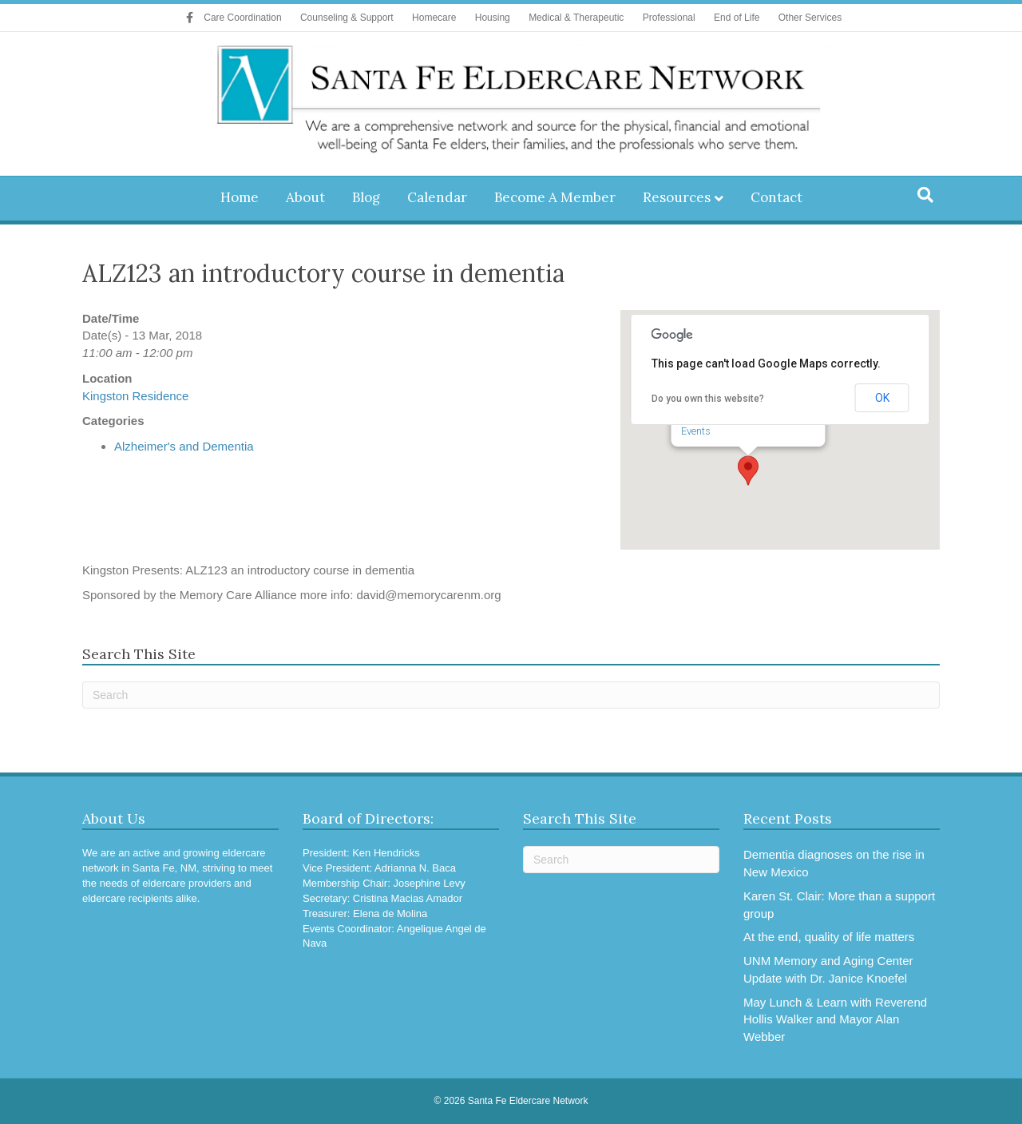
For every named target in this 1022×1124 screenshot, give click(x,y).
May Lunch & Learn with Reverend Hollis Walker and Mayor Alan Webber (835, 1019)
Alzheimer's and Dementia (184, 446)
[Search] (925, 195)
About (305, 197)
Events (696, 431)
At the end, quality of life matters (828, 936)
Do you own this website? (708, 398)
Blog (366, 197)
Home (239, 197)
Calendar (437, 197)
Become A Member (555, 197)
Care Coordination (242, 17)
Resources (677, 197)
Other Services (810, 17)
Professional (669, 17)
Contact (776, 197)
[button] (748, 470)
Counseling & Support (347, 17)
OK (882, 397)
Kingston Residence (135, 396)
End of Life (736, 17)
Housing (492, 17)
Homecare (434, 17)
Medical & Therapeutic (576, 17)
